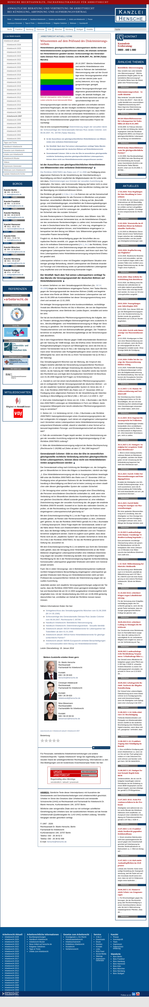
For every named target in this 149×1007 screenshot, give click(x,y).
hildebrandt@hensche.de (69, 698)
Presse (90, 19)
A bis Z (99, 937)
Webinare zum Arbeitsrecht (14, 170)
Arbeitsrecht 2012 (14, 97)
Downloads (100, 939)
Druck (98, 942)
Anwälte (89, 29)
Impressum (117, 944)
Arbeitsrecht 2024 (14, 52)
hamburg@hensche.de (15, 217)
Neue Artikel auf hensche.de (40, 944)
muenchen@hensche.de (16, 252)
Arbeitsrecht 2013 (14, 94)
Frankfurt (19, 29)
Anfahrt (6, 197)
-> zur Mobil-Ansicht (12, 36)
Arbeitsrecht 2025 (14, 48)
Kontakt (99, 947)
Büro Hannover (119, 964)
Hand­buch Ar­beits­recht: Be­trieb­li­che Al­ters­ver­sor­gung (69, 622)
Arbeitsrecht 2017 (14, 78)
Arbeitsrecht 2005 (14, 124)
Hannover (40, 29)
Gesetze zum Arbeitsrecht (57, 19)
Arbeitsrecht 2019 (14, 71)
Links (98, 949)
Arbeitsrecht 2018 (14, 75)
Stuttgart (79, 29)
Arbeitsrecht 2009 (14, 109)
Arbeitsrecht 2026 (14, 45)
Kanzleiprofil (83, 23)
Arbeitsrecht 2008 (14, 112)
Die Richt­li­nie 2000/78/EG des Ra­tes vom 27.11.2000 (63, 172)
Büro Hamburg (119, 961)
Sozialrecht (70, 947)
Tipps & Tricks (30, 23)
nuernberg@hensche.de (16, 263)
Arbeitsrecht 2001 (14, 139)
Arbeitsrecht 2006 (14, 120)
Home (9, 19)
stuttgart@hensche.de (15, 275)
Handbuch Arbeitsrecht (37, 19)
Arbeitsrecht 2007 (14, 116)
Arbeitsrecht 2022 (14, 60)
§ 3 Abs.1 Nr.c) (68, 194)
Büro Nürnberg (119, 971)
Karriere (99, 944)
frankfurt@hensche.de (15, 206)
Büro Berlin (117, 957)
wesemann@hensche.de (69, 718)
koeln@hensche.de (14, 240)
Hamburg (29, 29)
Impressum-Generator (14, 23)
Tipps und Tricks (10, 143)
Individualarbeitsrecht (74, 939)
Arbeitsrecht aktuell (20, 19)
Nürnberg (69, 29)
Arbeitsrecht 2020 (14, 67)
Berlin (9, 29)
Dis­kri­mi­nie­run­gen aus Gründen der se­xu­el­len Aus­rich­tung (75, 181)
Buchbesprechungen (37, 937)
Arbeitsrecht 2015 (14, 86)
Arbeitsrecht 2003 (14, 131)
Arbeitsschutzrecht (73, 942)
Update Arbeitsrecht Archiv (14, 174)
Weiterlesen (125, 87)
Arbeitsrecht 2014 (14, 90)
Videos (6, 162)
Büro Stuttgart (118, 973)
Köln (49, 29)
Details (15, 197)
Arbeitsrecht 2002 (14, 135)
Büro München (119, 969)
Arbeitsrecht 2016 (14, 82)
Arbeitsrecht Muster (44, 23)
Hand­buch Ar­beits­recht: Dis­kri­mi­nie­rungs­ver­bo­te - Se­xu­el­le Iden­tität (75, 625)
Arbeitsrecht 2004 (14, 127)
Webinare (73, 23)
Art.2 (87, 244)
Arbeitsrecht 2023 (14, 56)
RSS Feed (100, 951)
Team (115, 942)
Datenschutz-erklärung (118, 948)
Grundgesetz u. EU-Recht (76, 937)
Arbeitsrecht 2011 (14, 101)
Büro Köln (117, 966)
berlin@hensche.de (14, 194)
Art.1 (82, 244)
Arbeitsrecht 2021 (14, 63)
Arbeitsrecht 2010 (14, 105)
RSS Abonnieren (101, 748)
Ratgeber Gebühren (60, 23)
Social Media (101, 954)
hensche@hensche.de (68, 678)
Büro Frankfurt (119, 959)
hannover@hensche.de (15, 229)
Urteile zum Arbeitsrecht (77, 19)
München (58, 29)
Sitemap (99, 956)
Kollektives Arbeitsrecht (75, 944)
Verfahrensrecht (72, 949)
